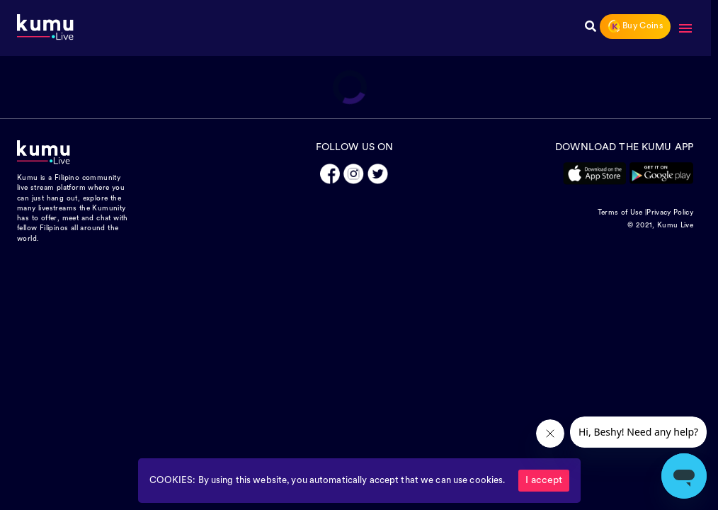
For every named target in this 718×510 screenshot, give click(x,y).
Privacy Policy (669, 213)
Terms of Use (620, 213)
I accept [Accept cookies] (543, 480)
